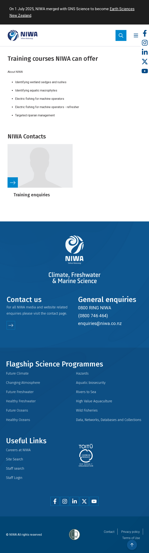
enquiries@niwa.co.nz (100, 323)
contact (52, 313)
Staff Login (14, 477)
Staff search (15, 468)
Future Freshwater (20, 392)
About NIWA (15, 72)
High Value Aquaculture (94, 401)
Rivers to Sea (86, 392)
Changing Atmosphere (23, 382)
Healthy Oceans (18, 420)
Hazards (82, 373)
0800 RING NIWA (94, 307)
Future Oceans (17, 410)
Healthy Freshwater (21, 401)
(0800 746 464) (93, 315)
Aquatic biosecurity (91, 382)
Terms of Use (131, 538)
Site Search (14, 459)
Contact (109, 532)
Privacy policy (130, 532)
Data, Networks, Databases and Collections (108, 420)
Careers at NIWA (18, 450)
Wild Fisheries (87, 410)
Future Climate (17, 373)
